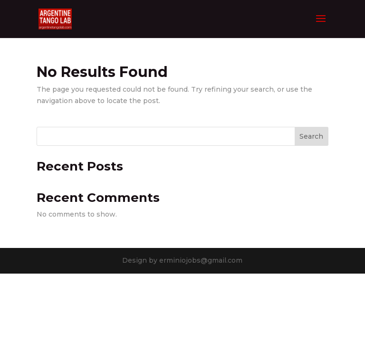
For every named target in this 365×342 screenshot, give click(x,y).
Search (311, 136)
